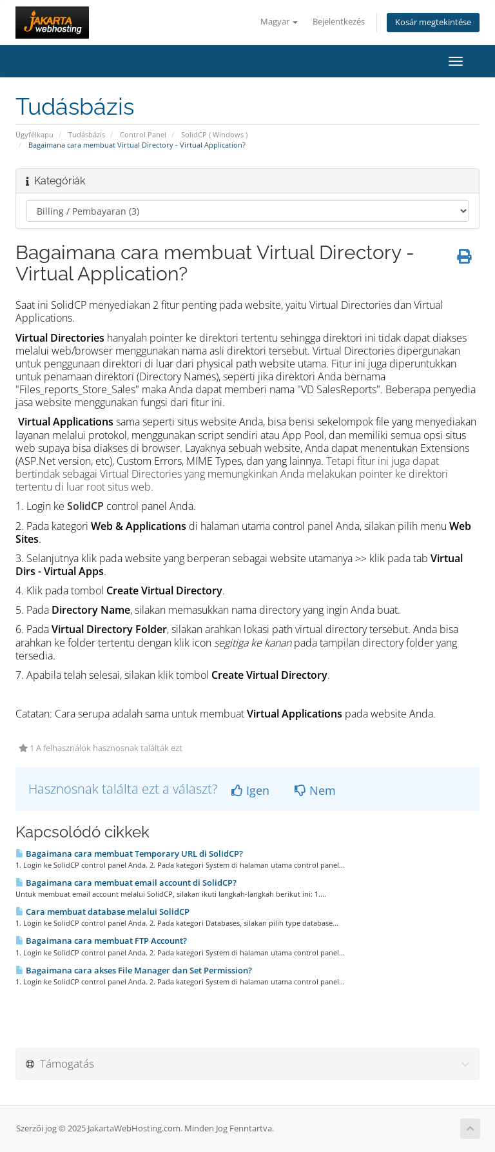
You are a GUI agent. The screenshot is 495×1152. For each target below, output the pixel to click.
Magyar (279, 21)
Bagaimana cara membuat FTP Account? (101, 940)
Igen (250, 790)
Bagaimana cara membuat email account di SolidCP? (126, 882)
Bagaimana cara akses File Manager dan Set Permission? (133, 970)
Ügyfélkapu (34, 134)
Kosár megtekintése (433, 22)
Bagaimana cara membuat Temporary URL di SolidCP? (129, 853)
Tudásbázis (86, 134)
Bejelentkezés (339, 21)
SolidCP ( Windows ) (214, 134)
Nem (315, 790)
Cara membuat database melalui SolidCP (102, 911)
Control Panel (143, 134)
